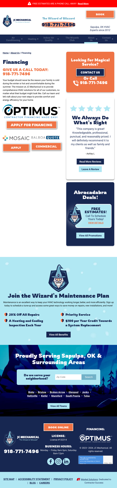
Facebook (52, 460)
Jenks (85, 393)
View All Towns (58, 406)
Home (6, 47)
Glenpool (73, 393)
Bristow (42, 393)
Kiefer (44, 396)
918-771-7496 (58, 22)
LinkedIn (64, 460)
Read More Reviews (90, 156)
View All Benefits (58, 333)
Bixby (31, 393)
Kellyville (32, 396)
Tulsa (87, 396)
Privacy (106, 462)
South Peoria (73, 396)
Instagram (58, 460)
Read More (83, 3)
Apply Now (16, 147)
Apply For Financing (31, 124)
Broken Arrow (57, 393)
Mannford (56, 396)
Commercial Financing (46, 146)
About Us (15, 47)
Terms (110, 462)
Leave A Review (90, 163)
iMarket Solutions (89, 477)
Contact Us (90, 67)
